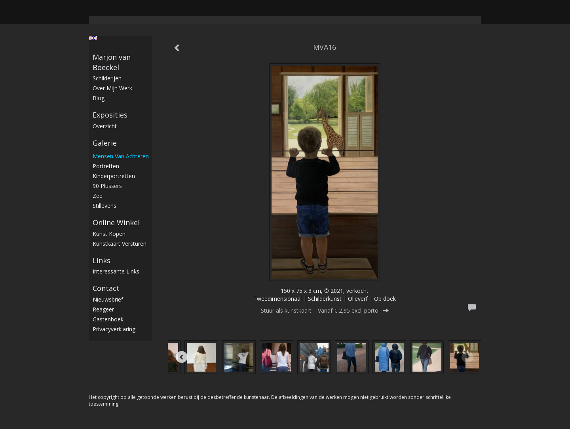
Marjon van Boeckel (112, 62)
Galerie (105, 143)
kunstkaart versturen (119, 243)
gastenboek (108, 319)
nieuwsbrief (108, 299)
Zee (98, 195)
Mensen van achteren (121, 156)
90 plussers (107, 186)
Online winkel (116, 222)
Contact (106, 288)
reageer (103, 309)
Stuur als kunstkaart (325, 310)
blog (98, 98)
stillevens (104, 205)
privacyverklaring (114, 329)
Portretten (106, 166)
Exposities (110, 115)
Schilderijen (107, 78)
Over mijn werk (112, 88)
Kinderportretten (114, 176)
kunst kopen (109, 233)
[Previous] (182, 357)
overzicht (105, 126)
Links (101, 260)
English (93, 38)
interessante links (116, 271)
